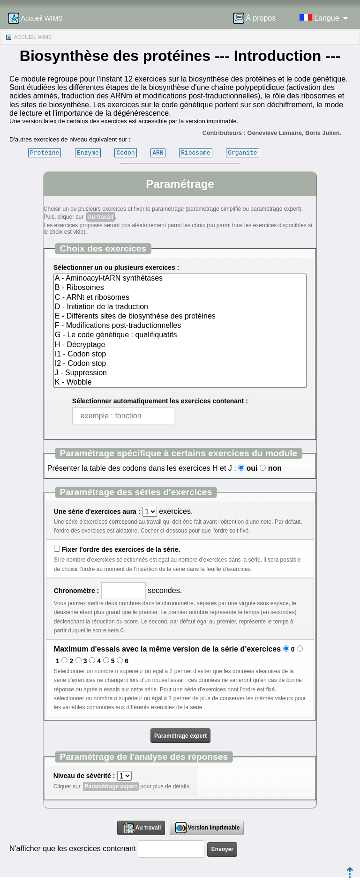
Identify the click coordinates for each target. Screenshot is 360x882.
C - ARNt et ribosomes (180, 298)
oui (251, 468)
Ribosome (195, 152)
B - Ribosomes (180, 288)
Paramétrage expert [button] (180, 736)
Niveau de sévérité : (84, 775)
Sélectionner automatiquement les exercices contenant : (160, 401)
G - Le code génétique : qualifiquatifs (180, 335)
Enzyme (88, 152)
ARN (157, 152)
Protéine (44, 152)
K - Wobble (180, 382)
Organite (242, 152)
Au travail (100, 217)
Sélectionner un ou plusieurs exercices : (116, 267)
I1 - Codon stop (180, 354)
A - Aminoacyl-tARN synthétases (180, 278)
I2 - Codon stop (180, 364)
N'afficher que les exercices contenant (72, 848)
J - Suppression (180, 373)
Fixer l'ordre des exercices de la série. (121, 549)
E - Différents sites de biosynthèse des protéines (180, 316)
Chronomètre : (76, 590)
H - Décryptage (180, 345)
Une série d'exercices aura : (97, 511)
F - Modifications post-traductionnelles (180, 326)
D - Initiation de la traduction (180, 307)
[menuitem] (257, 18)
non (275, 468)
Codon (125, 152)
